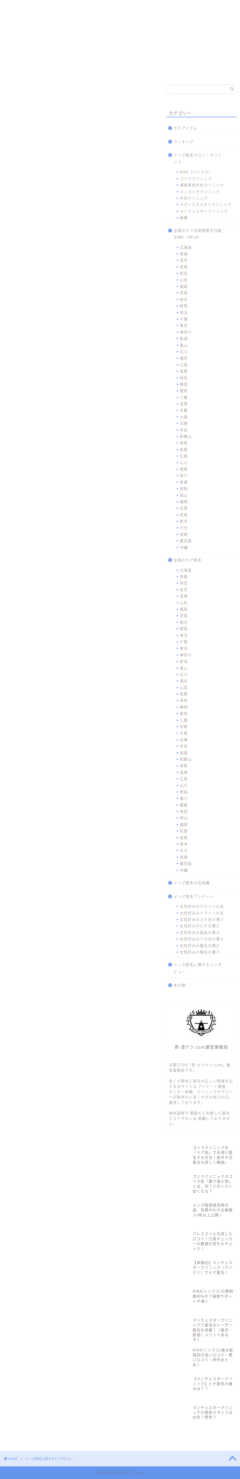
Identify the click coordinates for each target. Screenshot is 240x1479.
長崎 (184, 514)
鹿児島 (186, 540)
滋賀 (184, 403)
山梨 (184, 364)
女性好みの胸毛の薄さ (200, 952)
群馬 (184, 305)
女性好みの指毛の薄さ (200, 932)
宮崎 (184, 534)
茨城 (184, 292)
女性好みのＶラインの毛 (202, 912)
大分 (184, 527)
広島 (184, 455)
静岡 (184, 384)
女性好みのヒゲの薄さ (200, 925)
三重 (184, 397)
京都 (184, 410)
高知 (184, 488)
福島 (184, 286)
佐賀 (184, 508)
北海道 (186, 247)
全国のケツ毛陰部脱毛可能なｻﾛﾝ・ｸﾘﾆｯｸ (198, 234)
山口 (184, 462)
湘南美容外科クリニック (79, 9)
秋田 (184, 273)
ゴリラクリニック (51, 9)
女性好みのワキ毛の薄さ (202, 938)
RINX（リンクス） (21, 9)
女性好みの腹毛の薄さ (200, 945)
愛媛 (184, 482)
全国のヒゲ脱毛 (188, 559)
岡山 (184, 495)
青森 (184, 253)
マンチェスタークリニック (192, 9)
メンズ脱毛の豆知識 (192, 882)
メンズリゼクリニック (107, 9)
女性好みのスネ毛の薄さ (202, 919)
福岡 (184, 501)
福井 (184, 358)
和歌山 (186, 436)
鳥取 (184, 442)
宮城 (184, 266)
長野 (184, 371)
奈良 (184, 429)
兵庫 (184, 423)
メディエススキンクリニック (164, 9)
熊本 (184, 521)
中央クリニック (135, 9)
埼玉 (184, 312)
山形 (184, 279)
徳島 (184, 469)
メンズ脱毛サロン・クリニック (198, 158)
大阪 (184, 416)
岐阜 (184, 377)
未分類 (180, 985)
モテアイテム (185, 128)
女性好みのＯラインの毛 (202, 906)
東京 (184, 325)
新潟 (184, 338)
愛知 (184, 390)
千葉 (184, 318)
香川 (184, 475)
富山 (184, 345)
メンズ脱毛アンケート (194, 896)
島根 (184, 449)
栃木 (184, 299)
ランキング (184, 141)
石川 (184, 351)
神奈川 (186, 332)
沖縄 (184, 547)
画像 (184, 217)
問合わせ (220, 7)
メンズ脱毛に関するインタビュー (198, 968)
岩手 (184, 260)
